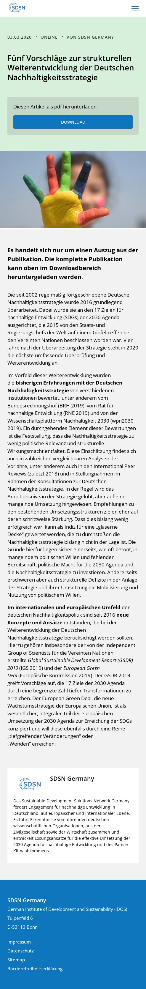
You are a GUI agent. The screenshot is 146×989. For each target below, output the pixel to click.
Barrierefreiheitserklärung (34, 968)
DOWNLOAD (73, 122)
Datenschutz (20, 951)
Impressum (19, 942)
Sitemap (16, 960)
